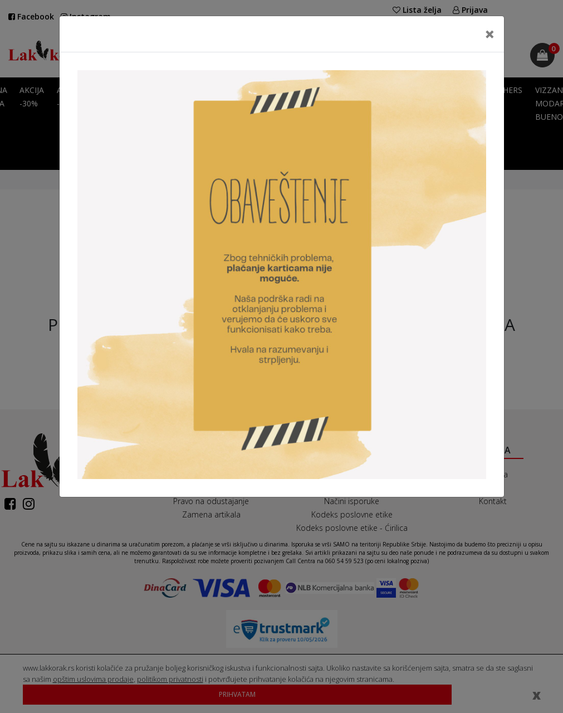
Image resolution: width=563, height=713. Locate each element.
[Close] (490, 34)
